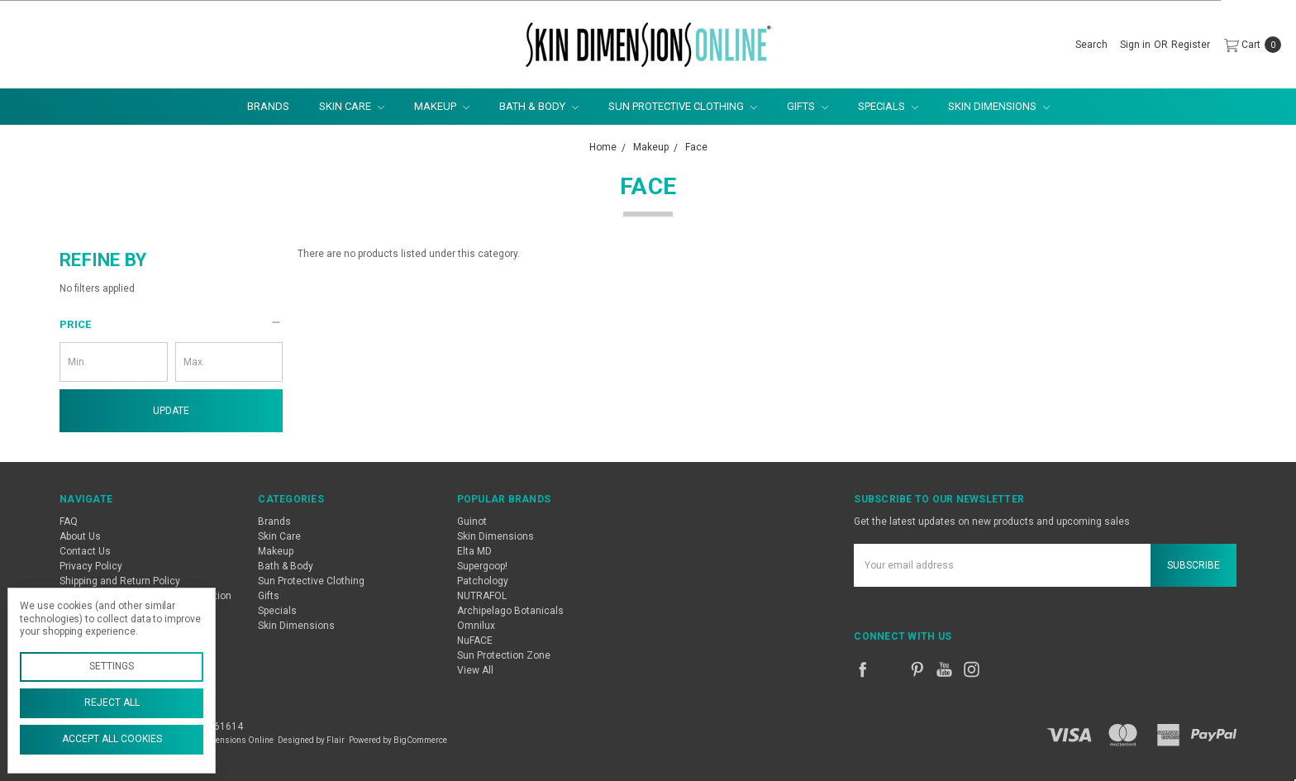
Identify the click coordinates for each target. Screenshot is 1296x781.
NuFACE (475, 640)
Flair (335, 740)
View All (475, 670)
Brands (268, 106)
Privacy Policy (91, 566)
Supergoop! (482, 566)
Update (171, 411)
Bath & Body (539, 106)
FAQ (69, 521)
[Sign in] (1135, 44)
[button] (171, 325)
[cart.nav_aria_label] (1249, 44)
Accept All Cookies (112, 739)
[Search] (1091, 44)
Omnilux (476, 625)
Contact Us (85, 551)
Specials (888, 106)
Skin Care (351, 106)
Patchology (482, 581)
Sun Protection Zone (503, 655)
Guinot (472, 521)
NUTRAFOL (482, 596)
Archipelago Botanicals (510, 611)
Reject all (112, 702)
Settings (111, 666)
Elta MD (474, 551)
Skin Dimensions (999, 106)
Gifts (807, 106)
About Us (80, 536)
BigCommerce (420, 740)
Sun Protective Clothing (682, 106)
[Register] (1190, 44)
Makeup (441, 106)
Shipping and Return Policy (120, 581)
